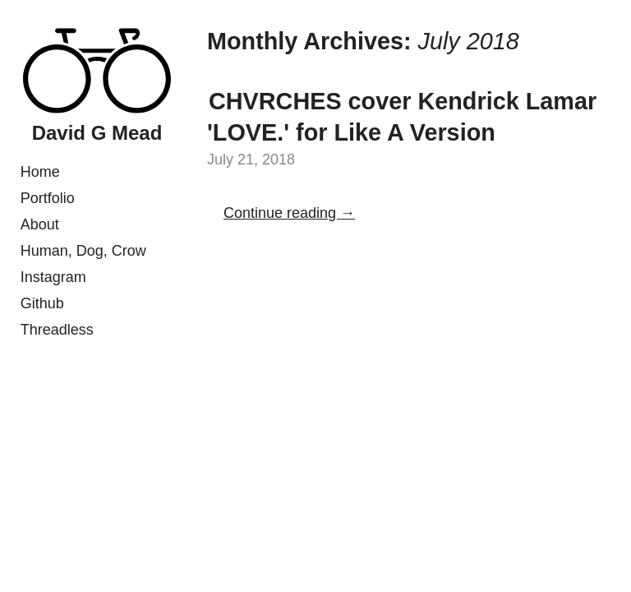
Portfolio (48, 198)
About (40, 224)
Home (40, 172)
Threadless (57, 329)
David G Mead (97, 133)
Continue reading (289, 213)
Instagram (53, 277)
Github (42, 303)
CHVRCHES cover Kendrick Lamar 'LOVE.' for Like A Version (401, 116)
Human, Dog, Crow (83, 251)
